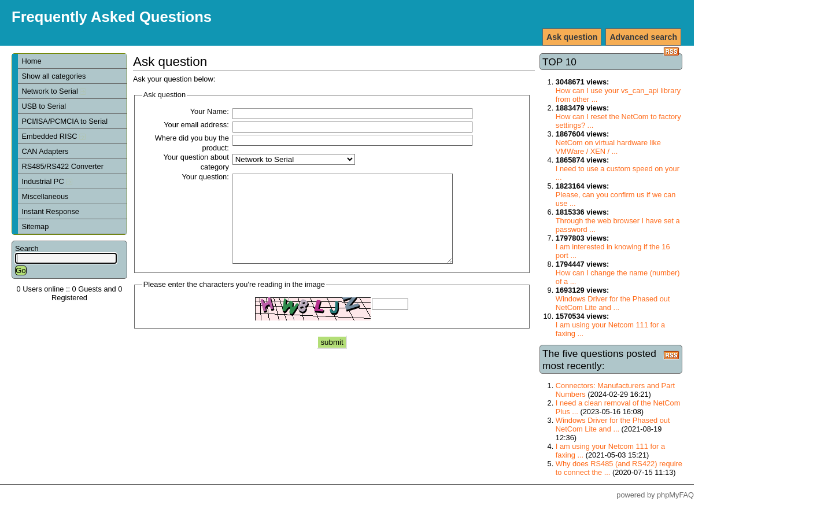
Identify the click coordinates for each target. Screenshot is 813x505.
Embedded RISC (53, 136)
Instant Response (50, 211)
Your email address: (196, 124)
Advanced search (643, 37)
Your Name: (209, 111)
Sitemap (35, 226)
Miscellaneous (44, 196)
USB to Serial (43, 106)
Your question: (205, 176)
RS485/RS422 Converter (62, 166)
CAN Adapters (44, 151)
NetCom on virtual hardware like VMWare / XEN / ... (608, 147)
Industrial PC (46, 181)
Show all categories (53, 76)
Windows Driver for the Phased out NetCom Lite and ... (613, 303)
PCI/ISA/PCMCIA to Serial (64, 121)
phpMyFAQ (675, 495)
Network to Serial (53, 91)
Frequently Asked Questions (112, 17)
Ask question (571, 37)
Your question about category (195, 162)
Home (31, 61)
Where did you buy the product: (192, 143)
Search (27, 248)
